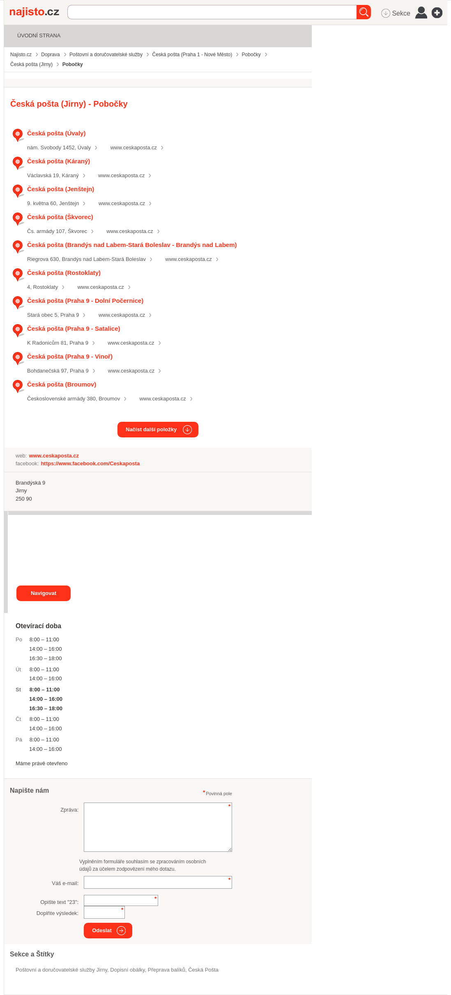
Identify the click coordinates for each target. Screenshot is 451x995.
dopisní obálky (127, 970)
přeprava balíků (166, 970)
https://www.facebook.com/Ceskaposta (90, 463)
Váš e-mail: (65, 883)
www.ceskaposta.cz (133, 147)
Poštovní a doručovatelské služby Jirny (61, 970)
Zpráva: (69, 810)
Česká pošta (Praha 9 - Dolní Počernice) (85, 300)
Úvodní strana (38, 35)
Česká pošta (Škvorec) (60, 216)
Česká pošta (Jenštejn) (60, 188)
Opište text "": (59, 902)
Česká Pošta (203, 970)
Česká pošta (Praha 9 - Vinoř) (70, 356)
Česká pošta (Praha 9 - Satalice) (73, 328)
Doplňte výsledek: (58, 913)
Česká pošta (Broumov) (61, 384)
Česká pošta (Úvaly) (56, 133)
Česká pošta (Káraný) (58, 161)
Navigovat (43, 593)
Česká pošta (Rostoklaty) (64, 272)
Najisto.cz (38, 12)
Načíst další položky (151, 429)
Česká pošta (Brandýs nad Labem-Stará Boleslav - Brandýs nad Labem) (132, 244)
